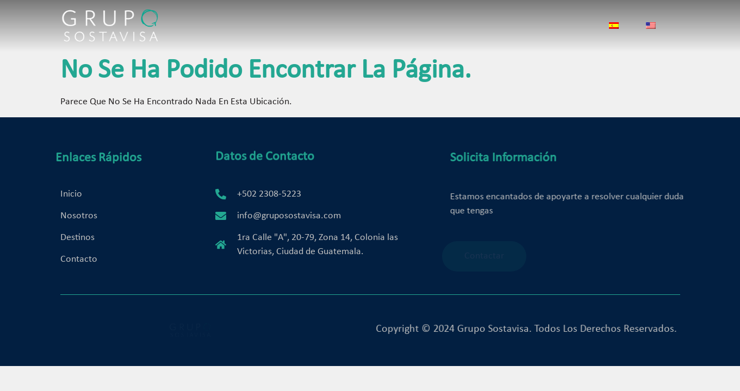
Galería (464, 28)
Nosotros (268, 28)
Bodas (421, 28)
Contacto (515, 28)
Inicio (223, 28)
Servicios (322, 28)
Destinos (374, 28)
